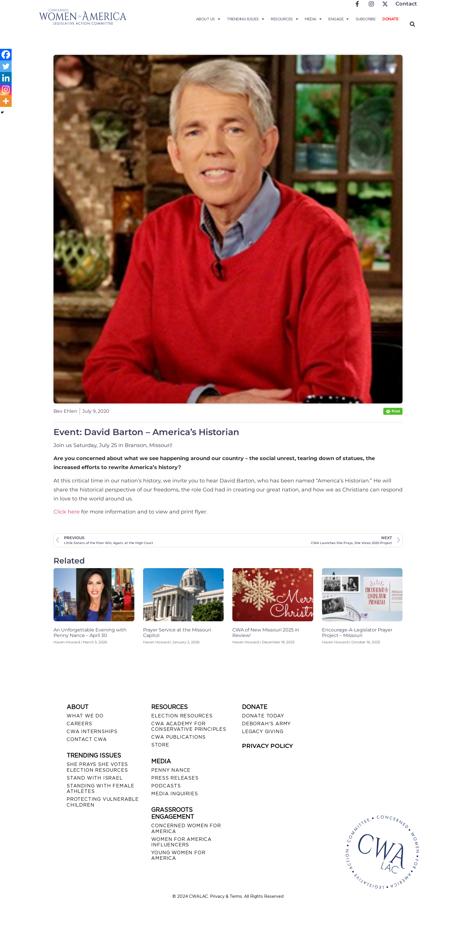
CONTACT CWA (87, 739)
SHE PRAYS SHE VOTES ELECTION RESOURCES (97, 767)
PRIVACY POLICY (267, 745)
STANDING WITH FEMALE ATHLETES (100, 788)
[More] (6, 101)
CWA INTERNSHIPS (92, 731)
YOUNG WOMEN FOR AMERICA (178, 855)
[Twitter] (6, 66)
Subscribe (366, 19)
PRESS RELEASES (174, 778)
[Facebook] (6, 54)
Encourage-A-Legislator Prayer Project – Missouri (357, 632)
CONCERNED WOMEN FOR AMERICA (186, 828)
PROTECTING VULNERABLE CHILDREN (103, 801)
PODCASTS (166, 786)
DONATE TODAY (263, 716)
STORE (160, 745)
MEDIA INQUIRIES (174, 793)
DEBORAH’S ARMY (266, 723)
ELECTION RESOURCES (181, 716)
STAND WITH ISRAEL (95, 778)
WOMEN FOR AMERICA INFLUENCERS (181, 842)
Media (313, 19)
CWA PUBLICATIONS (178, 737)
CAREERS (79, 723)
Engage (338, 19)
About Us (208, 19)
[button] (412, 24)
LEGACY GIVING (262, 731)
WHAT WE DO (85, 716)
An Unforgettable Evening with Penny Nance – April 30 (90, 632)
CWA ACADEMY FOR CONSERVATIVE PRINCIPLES (188, 726)
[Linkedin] (6, 78)
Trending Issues (245, 19)
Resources (284, 19)
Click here (67, 512)
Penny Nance (170, 770)
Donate (390, 19)
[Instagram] (6, 89)
